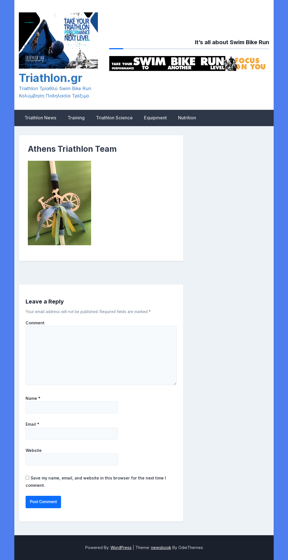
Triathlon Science (114, 118)
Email (32, 424)
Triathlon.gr (50, 78)
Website (34, 450)
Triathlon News (40, 118)
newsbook (161, 547)
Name (33, 398)
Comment (35, 323)
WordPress (121, 547)
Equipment (155, 118)
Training (76, 118)
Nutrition (187, 118)
